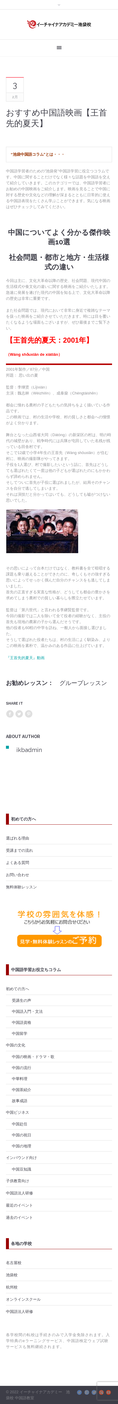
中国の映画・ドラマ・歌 (33, 1056)
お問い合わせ (17, 874)
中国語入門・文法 (27, 1011)
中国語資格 (21, 1022)
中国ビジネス (17, 1112)
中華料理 (19, 1078)
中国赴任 (19, 1124)
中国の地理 (21, 1146)
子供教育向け (17, 1180)
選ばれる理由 (17, 838)
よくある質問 (17, 862)
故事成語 (19, 1100)
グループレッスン (83, 683)
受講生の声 (21, 1000)
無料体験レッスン (21, 887)
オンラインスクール (23, 1299)
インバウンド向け (21, 1157)
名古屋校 (13, 1262)
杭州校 (12, 1287)
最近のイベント (19, 1205)
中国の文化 (15, 1045)
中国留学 (19, 1033)
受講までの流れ (19, 850)
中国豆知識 (21, 1169)
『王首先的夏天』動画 (25, 657)
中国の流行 (21, 1067)
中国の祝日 (21, 1135)
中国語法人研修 (19, 1193)
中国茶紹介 (21, 1089)
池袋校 (12, 1274)
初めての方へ (17, 988)
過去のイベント (19, 1217)
